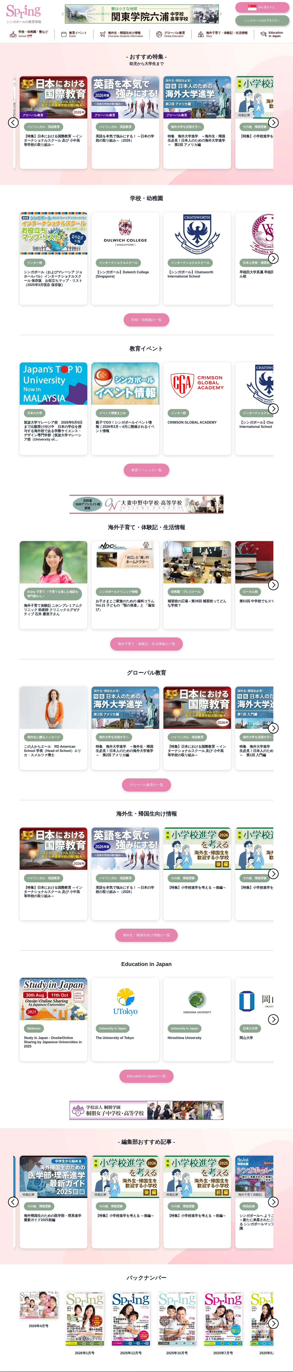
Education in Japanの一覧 (146, 1076)
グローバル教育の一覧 (146, 785)
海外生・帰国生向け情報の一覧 (146, 935)
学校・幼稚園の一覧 (146, 320)
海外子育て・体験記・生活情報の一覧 (146, 644)
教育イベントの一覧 (146, 470)
